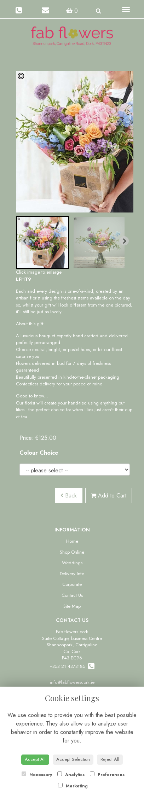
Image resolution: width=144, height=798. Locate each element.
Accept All (35, 759)
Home (72, 541)
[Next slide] (124, 240)
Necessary (37, 774)
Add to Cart (108, 495)
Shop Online (72, 552)
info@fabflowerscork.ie (72, 682)
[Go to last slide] (25, 240)
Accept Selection (73, 759)
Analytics (71, 774)
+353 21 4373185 (72, 666)
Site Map (72, 606)
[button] (42, 242)
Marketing (73, 786)
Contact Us (72, 595)
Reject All (109, 759)
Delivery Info (72, 573)
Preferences (107, 774)
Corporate (72, 584)
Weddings (72, 562)
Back (69, 495)
